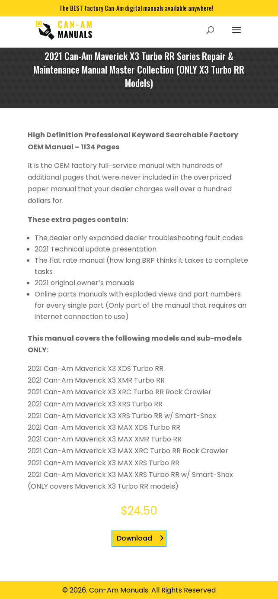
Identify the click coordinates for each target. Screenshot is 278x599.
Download (134, 538)
